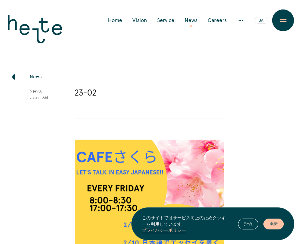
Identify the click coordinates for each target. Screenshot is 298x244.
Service (165, 20)
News (191, 20)
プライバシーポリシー (164, 230)
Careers (217, 20)
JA (261, 21)
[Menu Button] (283, 20)
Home (115, 20)
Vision (139, 20)
